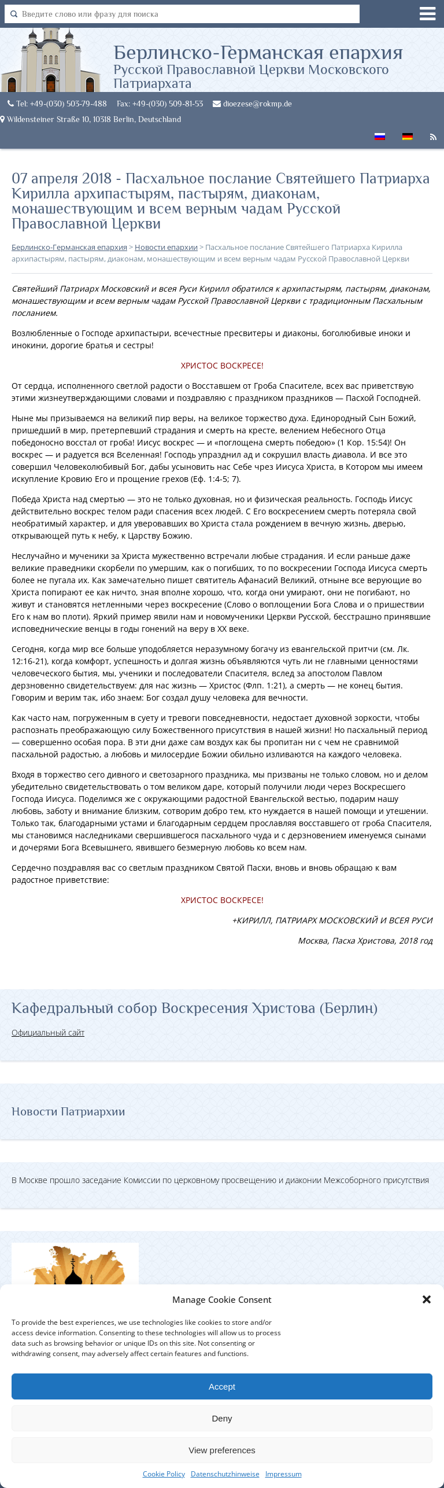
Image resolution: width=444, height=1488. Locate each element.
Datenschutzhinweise (225, 1474)
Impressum (283, 1474)
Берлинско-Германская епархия (278, 65)
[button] (426, 1299)
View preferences (222, 1450)
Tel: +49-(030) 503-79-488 (57, 103)
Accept (222, 1386)
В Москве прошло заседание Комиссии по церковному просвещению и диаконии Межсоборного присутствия (220, 1179)
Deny (222, 1418)
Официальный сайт (48, 1032)
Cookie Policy (164, 1474)
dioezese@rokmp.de (252, 103)
